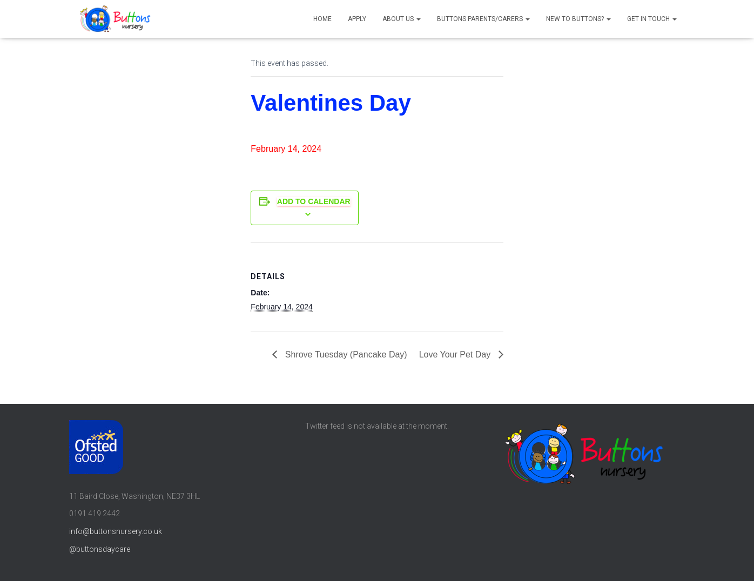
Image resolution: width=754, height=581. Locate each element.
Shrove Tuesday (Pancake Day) (344, 354)
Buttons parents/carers (483, 19)
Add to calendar (314, 201)
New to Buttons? (578, 19)
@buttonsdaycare (99, 549)
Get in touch (652, 19)
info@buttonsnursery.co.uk (115, 531)
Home (322, 19)
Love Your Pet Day (456, 354)
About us (401, 19)
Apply (357, 19)
